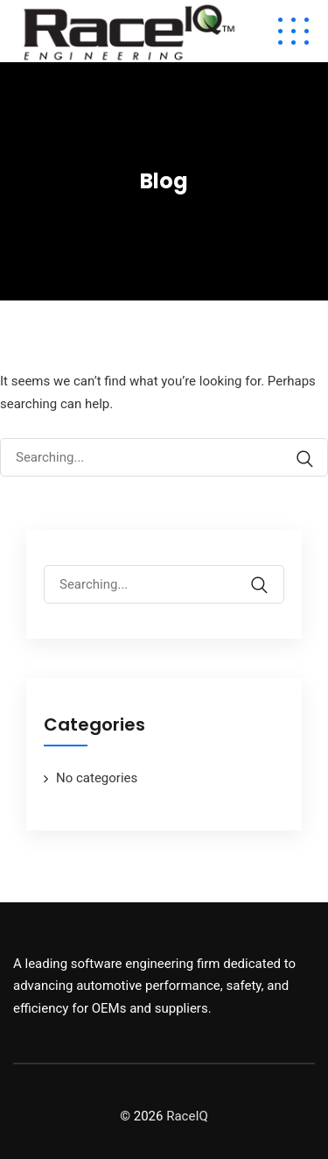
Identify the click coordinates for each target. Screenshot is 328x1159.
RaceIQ (187, 1116)
